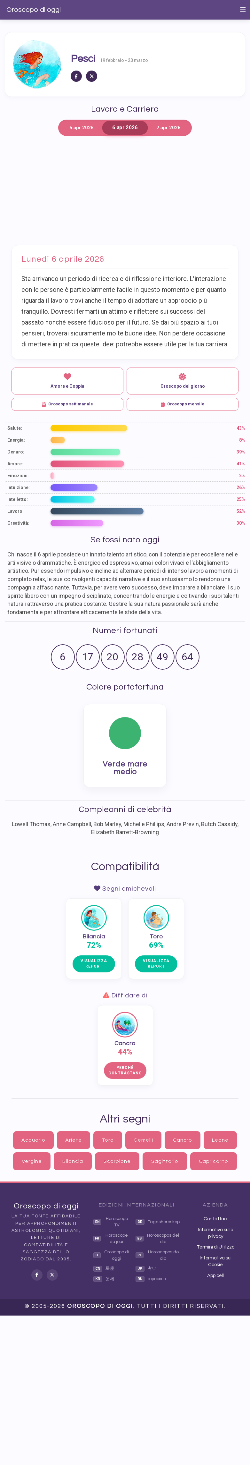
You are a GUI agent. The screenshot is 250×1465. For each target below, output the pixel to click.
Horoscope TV (110, 1221)
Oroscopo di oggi (33, 9)
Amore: (15, 463)
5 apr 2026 (81, 128)
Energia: (16, 440)
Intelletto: (17, 499)
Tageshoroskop (158, 1222)
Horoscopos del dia (157, 1238)
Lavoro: (15, 511)
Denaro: (15, 451)
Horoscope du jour (110, 1238)
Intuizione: (18, 487)
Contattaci (216, 1218)
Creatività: (18, 523)
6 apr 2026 (125, 128)
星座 (103, 1269)
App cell (215, 1275)
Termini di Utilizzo (215, 1247)
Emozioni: (18, 475)
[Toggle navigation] (243, 10)
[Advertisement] (125, 190)
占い (146, 1269)
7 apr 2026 (168, 128)
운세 (103, 1279)
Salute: (14, 428)
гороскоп (151, 1279)
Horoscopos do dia (157, 1255)
